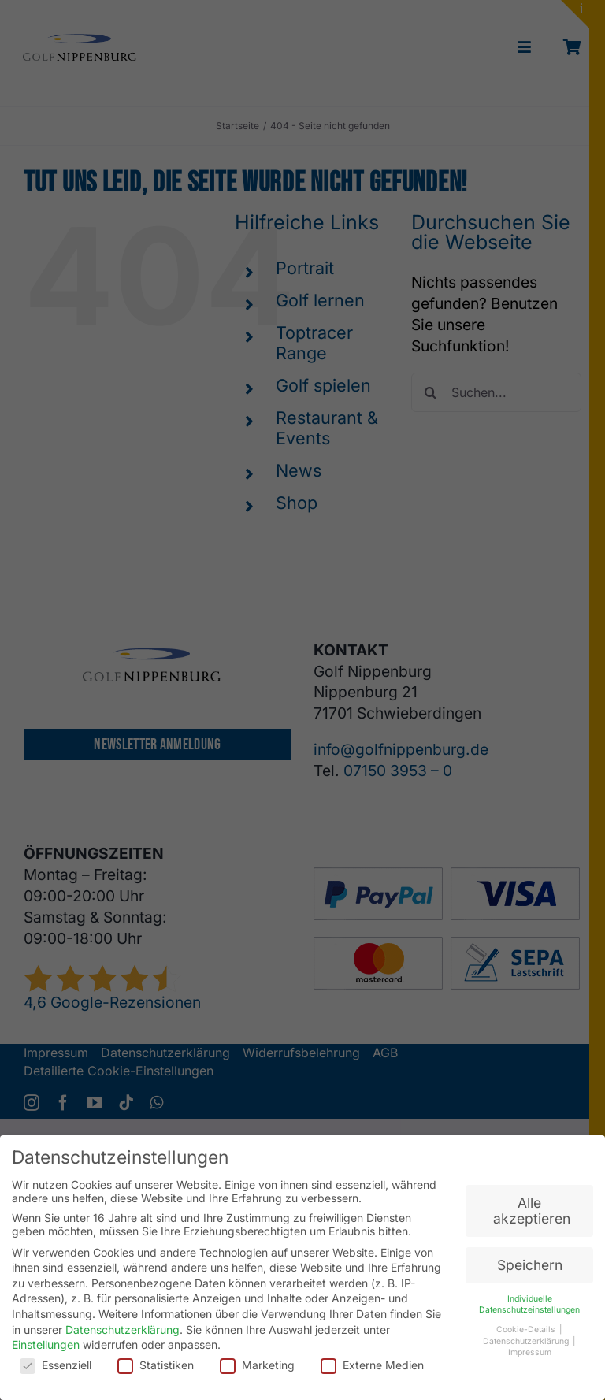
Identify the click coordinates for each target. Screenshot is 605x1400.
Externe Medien (372, 1359)
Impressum (529, 1347)
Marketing (257, 1359)
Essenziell (55, 1359)
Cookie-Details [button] (527, 1324)
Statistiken (155, 1359)
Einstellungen (46, 1339)
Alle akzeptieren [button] (531, 1206)
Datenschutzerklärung (122, 1324)
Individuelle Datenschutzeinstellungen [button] (529, 1299)
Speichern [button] (529, 1259)
